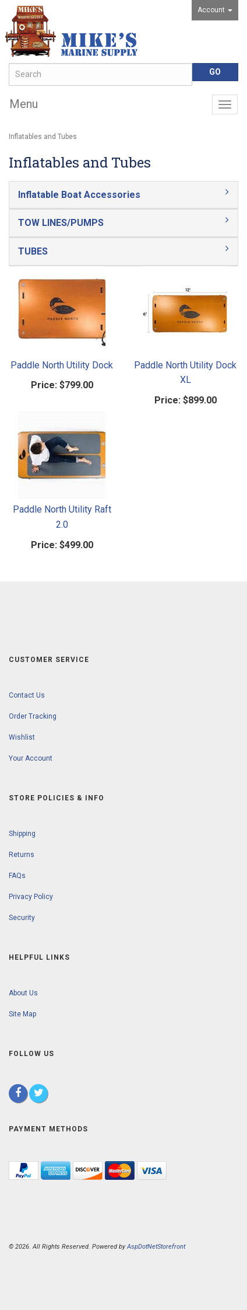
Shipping (22, 834)
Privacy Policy (31, 897)
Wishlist (22, 737)
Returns (21, 855)
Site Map (22, 1014)
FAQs (17, 876)
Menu (23, 104)
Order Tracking (33, 716)
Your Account (30, 758)
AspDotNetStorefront (156, 1246)
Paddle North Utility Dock (61, 365)
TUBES (33, 251)
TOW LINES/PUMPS (61, 222)
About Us (23, 993)
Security (22, 918)
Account (214, 10)
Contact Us (27, 695)
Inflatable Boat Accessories (79, 194)
